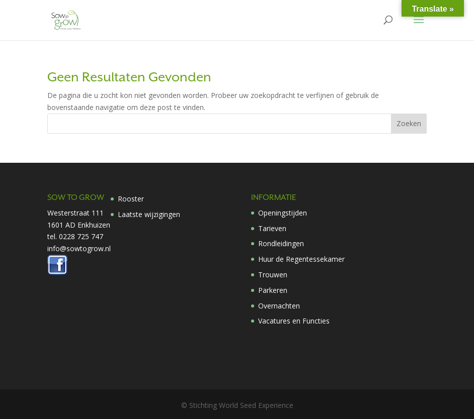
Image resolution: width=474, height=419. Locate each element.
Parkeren (272, 290)
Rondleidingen (281, 243)
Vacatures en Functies (294, 321)
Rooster (131, 198)
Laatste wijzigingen (149, 214)
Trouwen (272, 274)
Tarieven (272, 228)
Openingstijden (282, 213)
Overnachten (279, 305)
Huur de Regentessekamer (301, 259)
